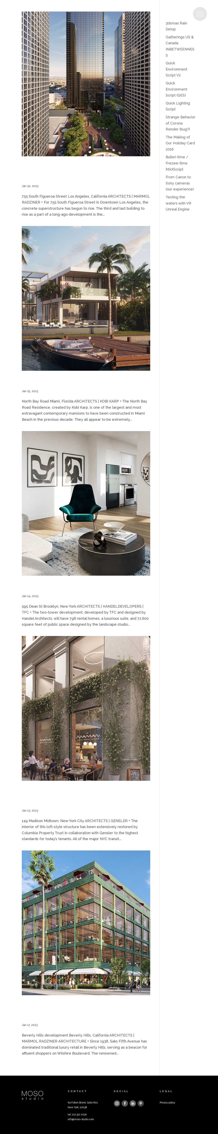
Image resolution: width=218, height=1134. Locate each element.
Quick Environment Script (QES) (176, 89)
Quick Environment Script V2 (176, 69)
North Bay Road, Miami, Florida (69, 381)
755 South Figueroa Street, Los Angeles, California (83, 171)
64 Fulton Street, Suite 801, (83, 1102)
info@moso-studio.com (81, 1119)
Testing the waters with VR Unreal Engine (178, 203)
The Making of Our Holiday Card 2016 (180, 143)
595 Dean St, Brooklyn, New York (72, 586)
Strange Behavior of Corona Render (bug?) (180, 123)
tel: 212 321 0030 (77, 1114)
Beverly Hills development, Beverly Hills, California (84, 1010)
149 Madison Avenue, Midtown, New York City (85, 796)
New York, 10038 (77, 1107)
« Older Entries (35, 1068)
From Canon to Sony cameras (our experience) (180, 183)
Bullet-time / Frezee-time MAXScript (177, 163)
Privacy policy (167, 1102)
